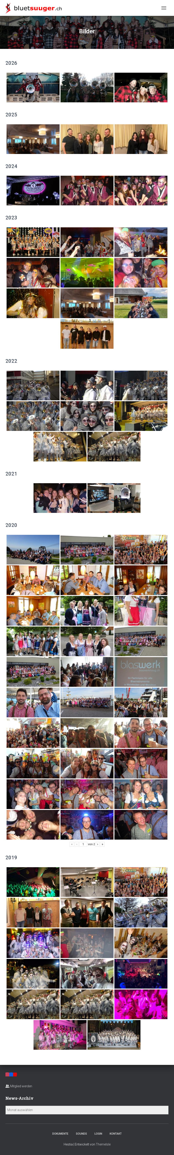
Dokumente (60, 1133)
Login (98, 1133)
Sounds (81, 1133)
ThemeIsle (103, 1144)
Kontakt (116, 1133)
